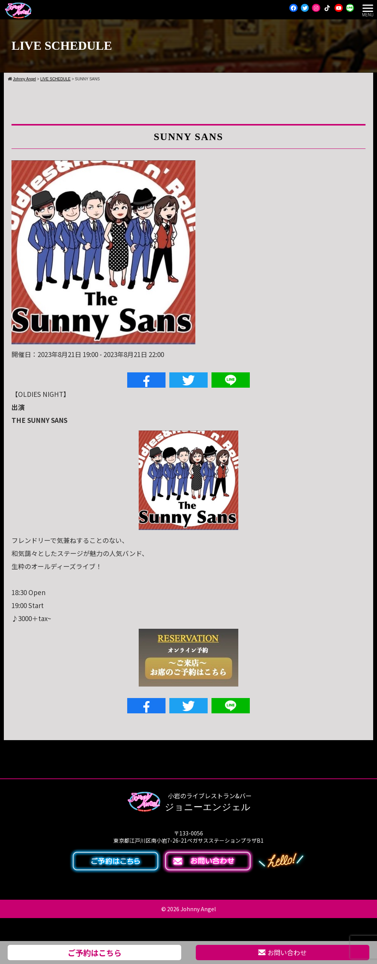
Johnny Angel (198, 909)
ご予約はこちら (94, 952)
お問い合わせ (282, 952)
